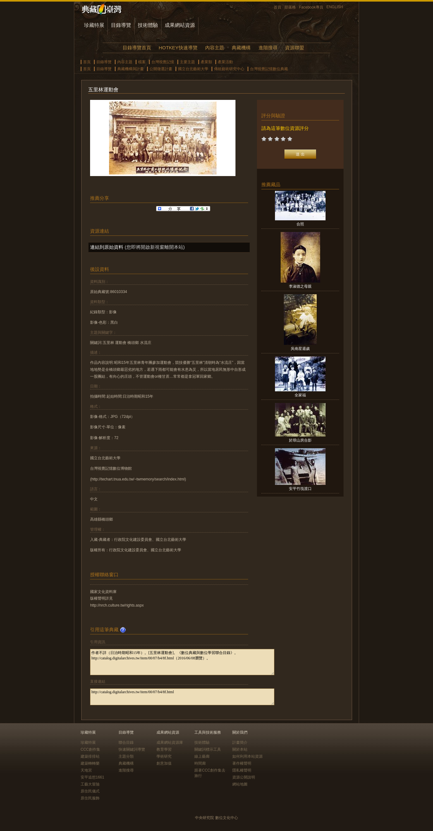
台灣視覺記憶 (162, 62)
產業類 (206, 62)
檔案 (142, 62)
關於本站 (239, 749)
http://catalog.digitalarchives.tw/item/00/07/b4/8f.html (182, 696)
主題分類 (126, 756)
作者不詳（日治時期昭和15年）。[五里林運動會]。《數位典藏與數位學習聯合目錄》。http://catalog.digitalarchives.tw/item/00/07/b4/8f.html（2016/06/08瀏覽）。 (182, 662)
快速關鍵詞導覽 (132, 749)
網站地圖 (239, 784)
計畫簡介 (239, 742)
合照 (300, 224)
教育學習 (164, 749)
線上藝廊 (202, 756)
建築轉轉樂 (90, 763)
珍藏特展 (94, 25)
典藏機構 (241, 47)
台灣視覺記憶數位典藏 (269, 69)
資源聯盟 (294, 47)
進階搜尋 (268, 47)
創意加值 (164, 763)
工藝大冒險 (90, 784)
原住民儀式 (90, 791)
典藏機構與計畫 (130, 69)
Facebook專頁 (311, 7)
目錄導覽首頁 (137, 47)
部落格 (290, 7)
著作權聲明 (241, 763)
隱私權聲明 (241, 770)
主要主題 (187, 62)
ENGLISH (334, 7)
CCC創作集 (90, 749)
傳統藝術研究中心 (229, 69)
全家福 (300, 395)
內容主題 (214, 47)
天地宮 (86, 770)
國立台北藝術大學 (193, 69)
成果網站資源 (180, 25)
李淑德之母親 (300, 286)
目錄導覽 (121, 25)
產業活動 (225, 62)
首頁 (277, 7)
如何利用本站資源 (247, 756)
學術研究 (164, 756)
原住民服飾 (90, 798)
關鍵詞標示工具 (207, 749)
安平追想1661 (92, 777)
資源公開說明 (243, 777)
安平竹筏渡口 (300, 488)
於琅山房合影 (300, 440)
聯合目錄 (126, 742)
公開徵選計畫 (160, 69)
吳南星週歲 (300, 348)
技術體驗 (148, 25)
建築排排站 (90, 756)
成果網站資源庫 (169, 742)
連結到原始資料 (106, 247)
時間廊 (200, 763)
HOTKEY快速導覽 (178, 47)
